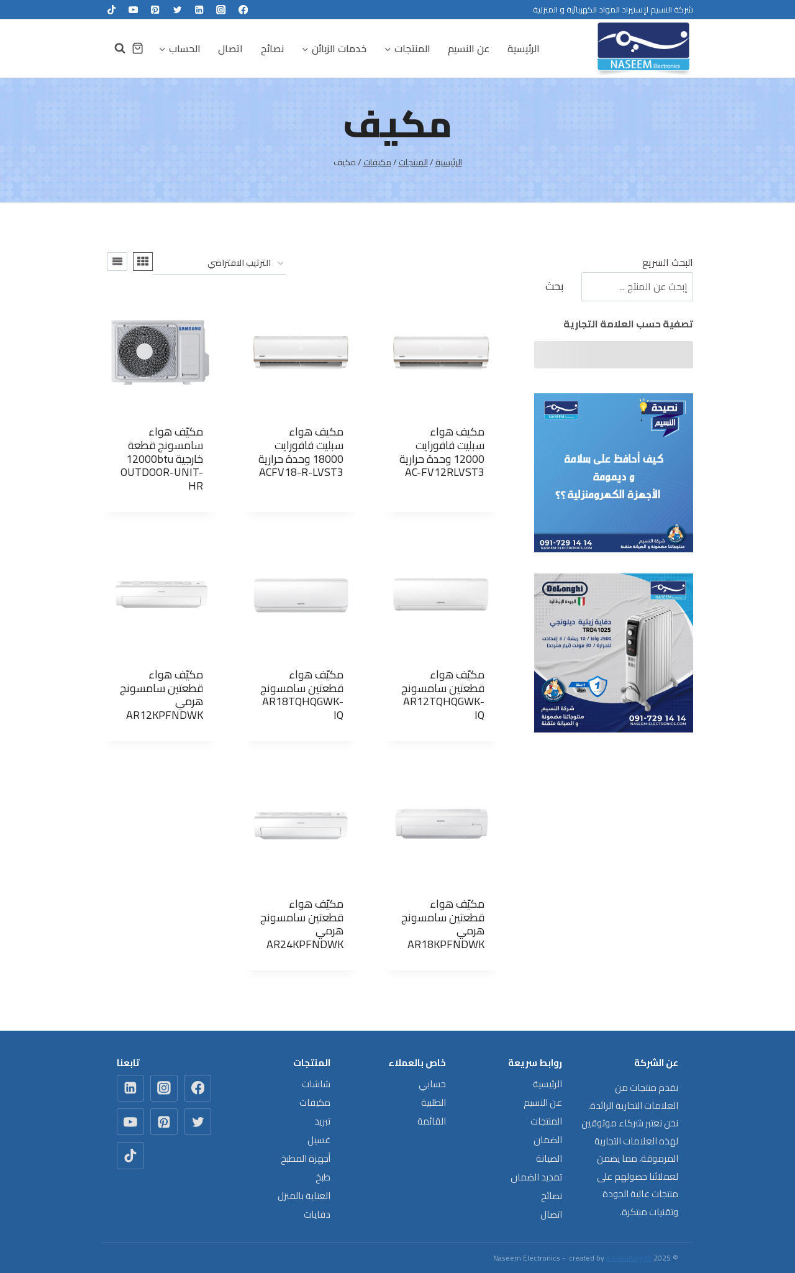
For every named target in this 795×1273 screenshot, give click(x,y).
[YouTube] (133, 9)
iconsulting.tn (629, 1258)
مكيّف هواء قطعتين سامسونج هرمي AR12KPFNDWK (161, 694)
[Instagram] (221, 9)
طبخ (323, 1177)
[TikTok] (111, 9)
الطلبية (433, 1102)
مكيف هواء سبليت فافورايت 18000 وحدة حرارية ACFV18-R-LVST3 (300, 451)
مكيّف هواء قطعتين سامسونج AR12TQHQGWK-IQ (442, 694)
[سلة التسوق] (137, 48)
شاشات (316, 1084)
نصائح (272, 48)
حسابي (432, 1084)
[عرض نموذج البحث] (113, 48)
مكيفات (314, 1102)
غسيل (318, 1140)
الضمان (548, 1140)
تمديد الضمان (536, 1177)
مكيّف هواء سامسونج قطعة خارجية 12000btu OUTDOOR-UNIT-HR (161, 458)
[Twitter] (177, 9)
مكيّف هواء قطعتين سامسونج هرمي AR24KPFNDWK (301, 923)
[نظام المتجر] (219, 264)
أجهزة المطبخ (305, 1158)
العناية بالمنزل (304, 1196)
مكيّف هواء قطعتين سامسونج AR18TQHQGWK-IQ (301, 694)
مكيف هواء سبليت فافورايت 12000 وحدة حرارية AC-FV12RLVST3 (441, 451)
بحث (554, 286)
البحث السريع (667, 262)
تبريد (322, 1121)
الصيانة (549, 1158)
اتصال (230, 48)
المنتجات (546, 1121)
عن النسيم (468, 48)
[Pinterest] (155, 9)
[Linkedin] (199, 9)
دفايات (317, 1214)
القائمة (431, 1121)
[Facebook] (243, 9)
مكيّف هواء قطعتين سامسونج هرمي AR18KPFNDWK (442, 923)
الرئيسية (523, 48)
